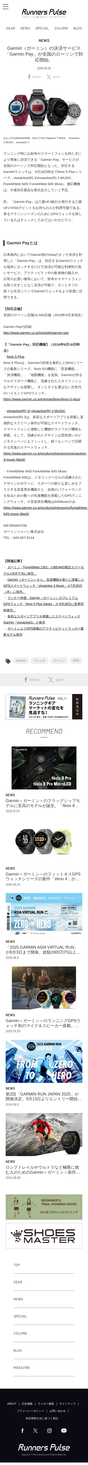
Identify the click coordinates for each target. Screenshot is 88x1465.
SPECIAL (42, 28)
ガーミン (59, 660)
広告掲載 (27, 1403)
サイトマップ (67, 1403)
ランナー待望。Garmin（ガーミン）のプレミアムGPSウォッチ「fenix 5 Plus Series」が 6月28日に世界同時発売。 (43, 604)
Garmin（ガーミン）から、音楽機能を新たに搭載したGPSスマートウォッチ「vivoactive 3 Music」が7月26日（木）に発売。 (43, 586)
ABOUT (12, 1403)
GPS (76, 660)
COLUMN (61, 28)
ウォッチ (39, 660)
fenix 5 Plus (15, 356)
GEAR (10, 28)
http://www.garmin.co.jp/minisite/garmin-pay (36, 333)
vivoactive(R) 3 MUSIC (48, 411)
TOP (17, 1265)
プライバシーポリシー (30, 1411)
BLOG (78, 28)
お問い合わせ (58, 1411)
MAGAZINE (22, 1367)
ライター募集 (46, 1403)
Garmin (21, 660)
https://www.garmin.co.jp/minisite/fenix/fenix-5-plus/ (41, 399)
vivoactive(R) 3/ (18, 411)
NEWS (25, 28)
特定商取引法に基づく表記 (42, 1418)
